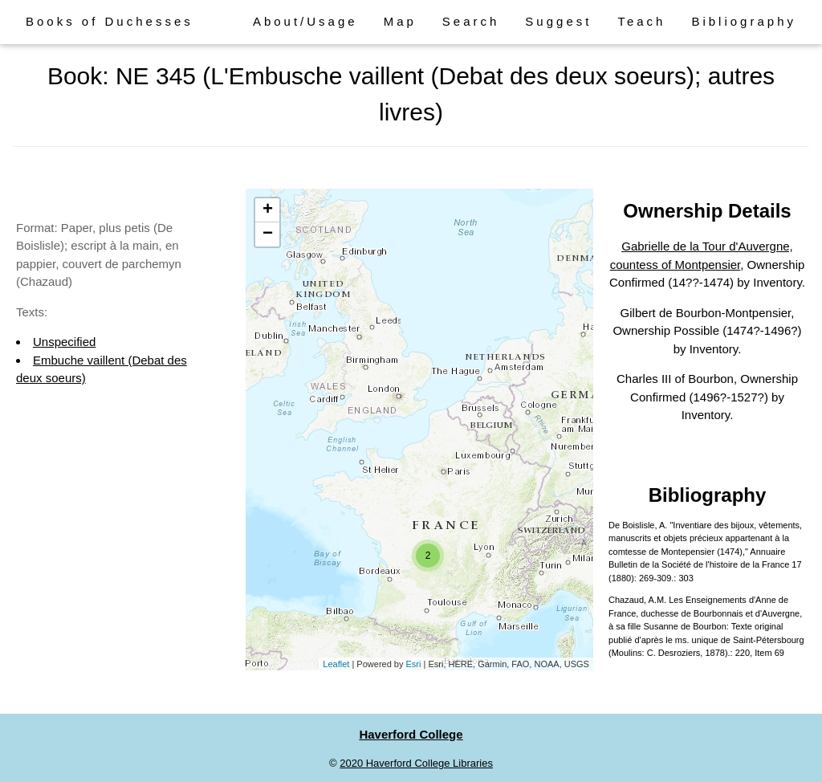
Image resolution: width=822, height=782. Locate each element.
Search (471, 21)
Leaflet (336, 664)
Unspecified (64, 341)
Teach (641, 21)
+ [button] (267, 210)
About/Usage (305, 21)
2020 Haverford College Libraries (416, 763)
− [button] (267, 234)
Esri (413, 664)
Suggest (558, 21)
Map (400, 21)
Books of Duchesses (109, 21)
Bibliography (743, 21)
